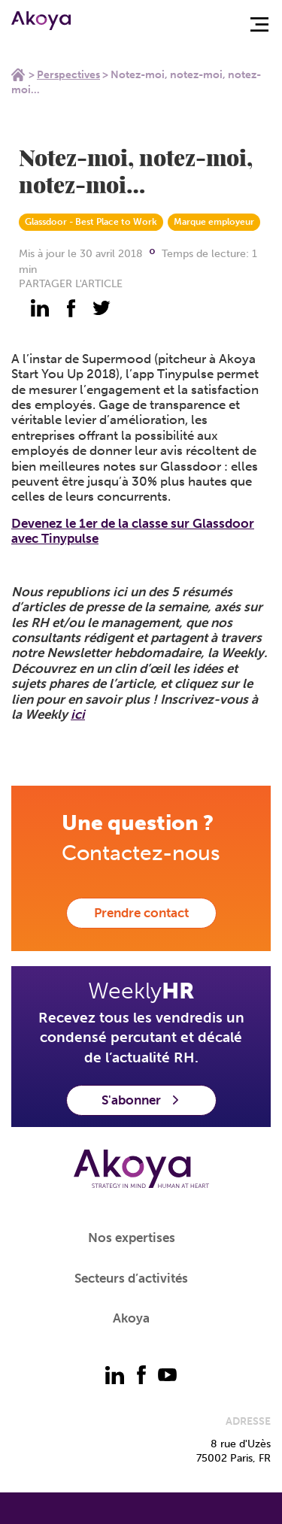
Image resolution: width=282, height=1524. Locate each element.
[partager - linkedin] (40, 308)
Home (18, 74)
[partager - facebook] (71, 308)
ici (78, 714)
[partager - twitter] (101, 308)
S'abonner (141, 1099)
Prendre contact (141, 912)
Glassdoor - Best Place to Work (91, 222)
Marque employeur (214, 222)
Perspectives (68, 74)
